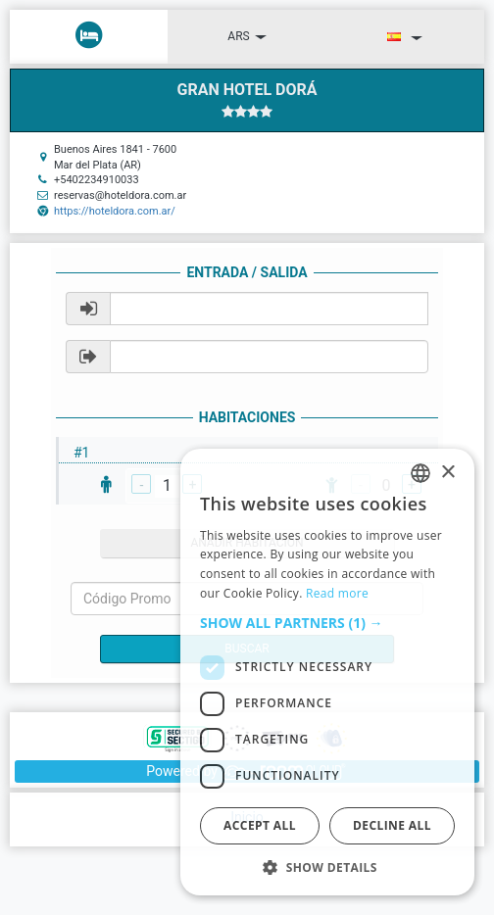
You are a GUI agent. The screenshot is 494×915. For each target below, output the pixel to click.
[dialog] (327, 672)
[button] (327, 623)
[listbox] (420, 473)
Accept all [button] (259, 825)
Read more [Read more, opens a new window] (337, 593)
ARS (246, 36)
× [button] (447, 472)
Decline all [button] (392, 825)
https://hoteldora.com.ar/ (114, 211)
